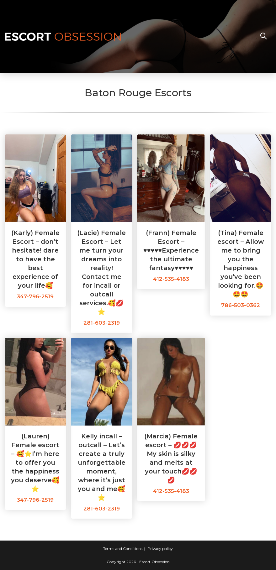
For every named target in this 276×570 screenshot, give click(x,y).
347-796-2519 (35, 296)
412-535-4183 (171, 279)
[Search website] (263, 36)
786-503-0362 (240, 305)
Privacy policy (160, 548)
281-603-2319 (101, 323)
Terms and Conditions (122, 548)
